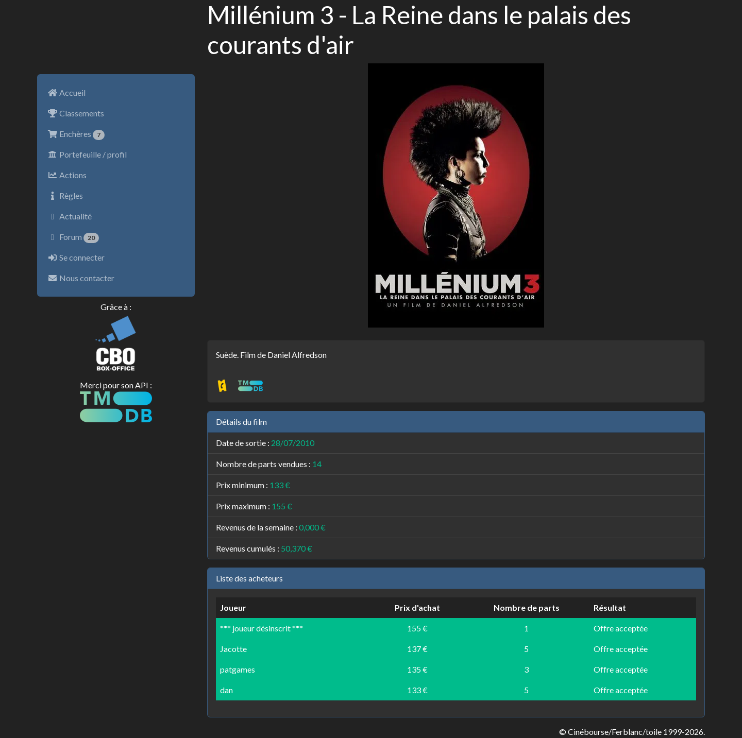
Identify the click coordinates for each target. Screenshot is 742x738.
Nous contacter (80, 278)
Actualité (69, 216)
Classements (75, 113)
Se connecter (76, 257)
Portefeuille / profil (87, 154)
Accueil (66, 92)
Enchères (76, 134)
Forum (73, 237)
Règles (65, 195)
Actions (67, 175)
